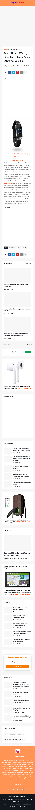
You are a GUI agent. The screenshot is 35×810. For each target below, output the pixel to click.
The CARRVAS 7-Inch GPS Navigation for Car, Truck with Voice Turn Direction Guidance (21, 684)
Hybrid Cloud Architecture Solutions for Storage (20, 616)
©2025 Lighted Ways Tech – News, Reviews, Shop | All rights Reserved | (17, 800)
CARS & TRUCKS (21, 734)
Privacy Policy (13, 806)
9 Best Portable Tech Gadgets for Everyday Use (21, 709)
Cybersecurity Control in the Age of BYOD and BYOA (21, 640)
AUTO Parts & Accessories (10, 734)
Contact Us (18, 804)
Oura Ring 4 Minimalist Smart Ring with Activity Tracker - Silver (16, 285)
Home (5, 49)
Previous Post (6, 344)
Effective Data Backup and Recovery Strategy (20, 609)
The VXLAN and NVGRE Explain (21, 700)
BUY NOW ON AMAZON (17, 160)
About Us (11, 804)
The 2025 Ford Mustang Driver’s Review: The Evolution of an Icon (21, 449)
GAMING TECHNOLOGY (9, 737)
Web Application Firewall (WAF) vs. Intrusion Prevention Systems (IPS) (22, 717)
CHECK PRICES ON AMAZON (22, 522)
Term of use (22, 806)
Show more (28, 263)
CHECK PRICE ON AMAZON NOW (21, 594)
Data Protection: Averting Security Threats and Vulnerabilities (22, 632)
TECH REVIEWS (8, 739)
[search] (13, 352)
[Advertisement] (17, 26)
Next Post (29, 344)
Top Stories (22, 739)
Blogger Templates (21, 796)
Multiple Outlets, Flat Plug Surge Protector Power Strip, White (17, 310)
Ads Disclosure (27, 804)
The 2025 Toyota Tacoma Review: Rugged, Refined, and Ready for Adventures (21, 458)
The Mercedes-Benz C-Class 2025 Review (22, 483)
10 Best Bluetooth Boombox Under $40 (20, 467)
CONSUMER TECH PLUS (15, 49)
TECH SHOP (23, 247)
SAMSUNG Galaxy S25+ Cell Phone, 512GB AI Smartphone (21, 475)
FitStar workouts (8, 183)
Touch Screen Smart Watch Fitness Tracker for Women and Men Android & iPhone (16, 334)
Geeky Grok (19, 737)
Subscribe (18, 666)
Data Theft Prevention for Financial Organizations (20, 624)
